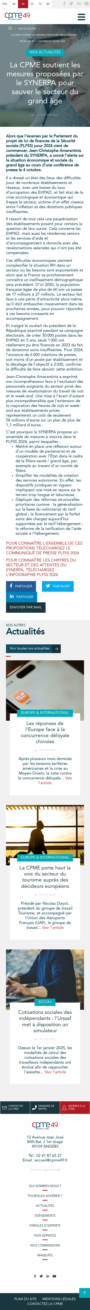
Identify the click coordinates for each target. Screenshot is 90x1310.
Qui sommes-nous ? (45, 1186)
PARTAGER (21, 586)
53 (32, 4)
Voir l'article (53, 928)
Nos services (45, 1235)
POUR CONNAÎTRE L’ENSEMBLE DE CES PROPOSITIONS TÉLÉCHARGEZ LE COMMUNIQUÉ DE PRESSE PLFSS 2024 (44, 548)
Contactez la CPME (45, 1304)
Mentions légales (59, 1299)
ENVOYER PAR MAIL (26, 607)
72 (40, 4)
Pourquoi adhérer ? (45, 1196)
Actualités (45, 1206)
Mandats (45, 1255)
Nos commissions (45, 1245)
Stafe (57, 1169)
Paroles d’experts (45, 1225)
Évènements (45, 1215)
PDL (4, 4)
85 (48, 4)
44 (13, 4)
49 (23, 4)
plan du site (25, 1299)
